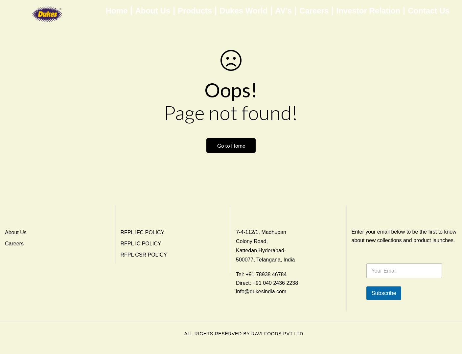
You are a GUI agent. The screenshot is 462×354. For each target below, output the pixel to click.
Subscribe (383, 293)
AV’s (283, 11)
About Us (152, 11)
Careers (314, 11)
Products (195, 11)
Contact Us (429, 11)
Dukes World (243, 11)
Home (117, 11)
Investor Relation (368, 11)
